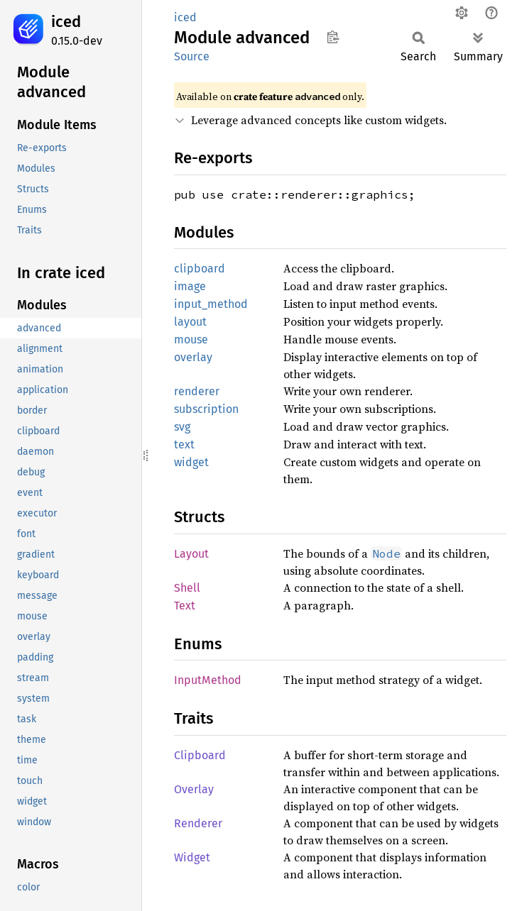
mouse (191, 339)
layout (190, 321)
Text (184, 605)
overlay (193, 357)
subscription (206, 409)
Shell (187, 588)
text (184, 444)
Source (191, 56)
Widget (192, 857)
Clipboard (200, 755)
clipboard (199, 268)
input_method (211, 304)
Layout (191, 554)
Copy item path (332, 37)
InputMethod (207, 680)
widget (191, 462)
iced (66, 21)
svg (182, 427)
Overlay (194, 789)
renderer (196, 391)
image (190, 286)
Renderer (198, 823)
